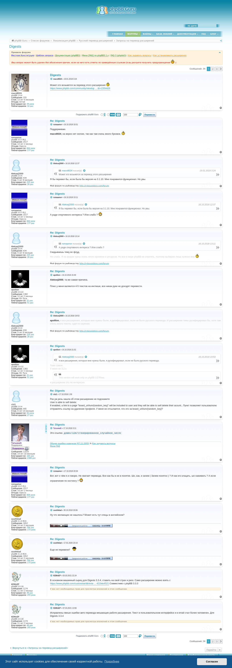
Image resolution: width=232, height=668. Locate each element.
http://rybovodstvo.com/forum (94, 186)
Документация (186, 34)
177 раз (30, 150)
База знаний (164, 34)
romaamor (67, 243)
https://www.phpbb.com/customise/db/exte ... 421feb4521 (79, 583)
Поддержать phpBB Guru (87, 114)
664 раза (31, 148)
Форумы (132, 34)
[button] (221, 69)
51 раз (30, 303)
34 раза (30, 104)
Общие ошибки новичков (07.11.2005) (69, 443)
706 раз (30, 528)
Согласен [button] (212, 661)
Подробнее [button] (111, 661)
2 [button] (212, 69)
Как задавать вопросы (103, 443)
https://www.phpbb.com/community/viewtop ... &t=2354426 (80, 88)
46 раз (30, 593)
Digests (15, 46)
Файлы (147, 34)
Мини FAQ (55, 446)
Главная (117, 34)
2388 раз (31, 458)
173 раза (31, 530)
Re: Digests (57, 120)
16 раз (30, 106)
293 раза (31, 595)
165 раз (30, 456)
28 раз (30, 184)
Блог (213, 34)
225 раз (30, 182)
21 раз (30, 301)
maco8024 (67, 170)
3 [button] (216, 69)
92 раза (30, 413)
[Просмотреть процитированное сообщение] (84, 170)
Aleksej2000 (68, 204)
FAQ (203, 34)
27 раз (30, 415)
